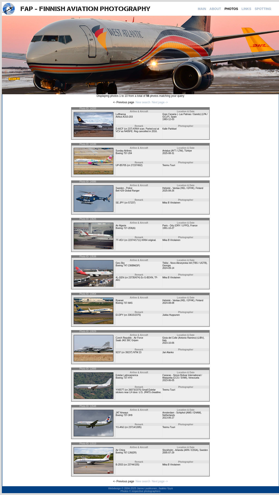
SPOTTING (263, 9)
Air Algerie (121, 225)
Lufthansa (121, 114)
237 (130, 129)
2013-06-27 (168, 417)
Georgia (166, 265)
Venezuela (193, 378)
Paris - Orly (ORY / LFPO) (175, 225)
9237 (118, 352)
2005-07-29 (168, 452)
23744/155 (132, 464)
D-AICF (119, 129)
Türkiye (188, 150)
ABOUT (215, 9)
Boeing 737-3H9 (124, 415)
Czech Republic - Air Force (129, 338)
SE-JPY (120, 202)
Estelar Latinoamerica (127, 375)
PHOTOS (231, 9)
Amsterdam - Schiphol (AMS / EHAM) (181, 412)
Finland (199, 188)
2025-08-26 (168, 190)
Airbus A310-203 (124, 116)
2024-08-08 (168, 303)
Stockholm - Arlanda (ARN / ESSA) (180, 450)
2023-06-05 (168, 380)
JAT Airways (122, 412)
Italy (164, 340)
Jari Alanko (168, 352)
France (193, 225)
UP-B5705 (121, 165)
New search (143, 102)
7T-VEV (120, 240)
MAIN (202, 9)
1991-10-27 (168, 228)
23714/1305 (134, 427)
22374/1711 (134, 240)
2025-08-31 (168, 153)
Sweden (204, 450)
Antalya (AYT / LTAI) (172, 150)
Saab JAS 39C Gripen (127, 340)
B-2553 (119, 464)
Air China (120, 450)
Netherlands (168, 415)
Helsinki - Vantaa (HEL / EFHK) (178, 188)
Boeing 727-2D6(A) (126, 228)
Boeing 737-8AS (124, 303)
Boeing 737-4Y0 (124, 378)
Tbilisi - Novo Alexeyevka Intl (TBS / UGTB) (184, 263)
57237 (131, 202)
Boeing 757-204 (124, 153)
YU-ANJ (120, 427)
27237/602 (136, 165)
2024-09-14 (168, 268)
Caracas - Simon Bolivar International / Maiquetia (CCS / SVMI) (182, 376)
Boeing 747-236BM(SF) (128, 265)
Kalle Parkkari (169, 129)
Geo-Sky (120, 263)
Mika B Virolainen (171, 202)
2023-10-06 (168, 343)
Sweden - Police (124, 188)
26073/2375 (134, 390)
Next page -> (160, 102)
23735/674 (133, 277)
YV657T (120, 390)
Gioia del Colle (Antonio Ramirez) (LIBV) (183, 338)
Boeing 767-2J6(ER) (126, 452)
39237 (128, 352)
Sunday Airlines (124, 150)
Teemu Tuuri (168, 165)
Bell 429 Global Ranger (128, 190)
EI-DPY (119, 315)
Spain (174, 116)
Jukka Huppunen (171, 315)
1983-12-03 (168, 119)
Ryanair (120, 300)
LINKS (246, 9)
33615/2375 (134, 315)
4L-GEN (120, 277)
